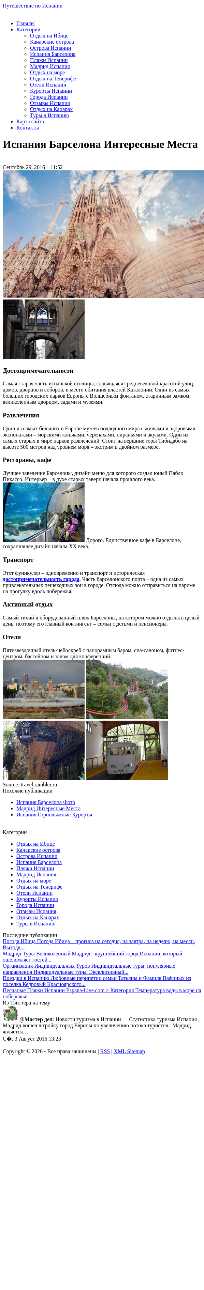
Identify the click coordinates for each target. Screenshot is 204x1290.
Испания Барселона (52, 54)
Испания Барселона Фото (45, 802)
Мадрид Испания (50, 66)
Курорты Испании (51, 91)
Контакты (27, 127)
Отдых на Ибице (49, 36)
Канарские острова (52, 42)
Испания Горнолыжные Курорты (54, 814)
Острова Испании (50, 48)
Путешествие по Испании (32, 6)
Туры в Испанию (49, 115)
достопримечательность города (41, 579)
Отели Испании (48, 85)
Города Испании (49, 97)
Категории (28, 29)
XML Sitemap (129, 1051)
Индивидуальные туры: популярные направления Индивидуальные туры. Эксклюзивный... (89, 969)
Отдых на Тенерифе (53, 78)
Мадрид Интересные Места (48, 808)
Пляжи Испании (49, 60)
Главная (25, 23)
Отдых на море (47, 72)
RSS (105, 1051)
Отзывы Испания (50, 103)
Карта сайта (30, 121)
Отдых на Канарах (51, 109)
